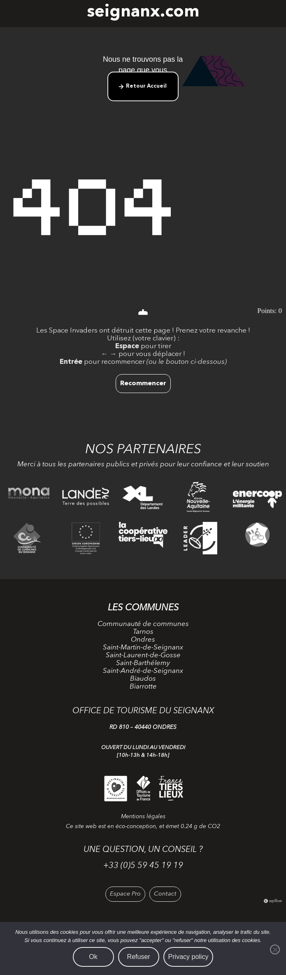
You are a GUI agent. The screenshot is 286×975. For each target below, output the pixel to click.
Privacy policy (188, 956)
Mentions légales (143, 816)
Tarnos (143, 631)
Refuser (138, 956)
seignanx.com (143, 12)
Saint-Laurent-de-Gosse (143, 655)
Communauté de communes (143, 624)
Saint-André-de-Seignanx (143, 671)
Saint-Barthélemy (143, 663)
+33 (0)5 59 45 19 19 (143, 866)
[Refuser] (275, 949)
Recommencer (143, 383)
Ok (93, 956)
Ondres (143, 639)
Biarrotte (143, 686)
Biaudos (143, 678)
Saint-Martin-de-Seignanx (143, 647)
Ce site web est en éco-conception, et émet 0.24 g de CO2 (143, 826)
